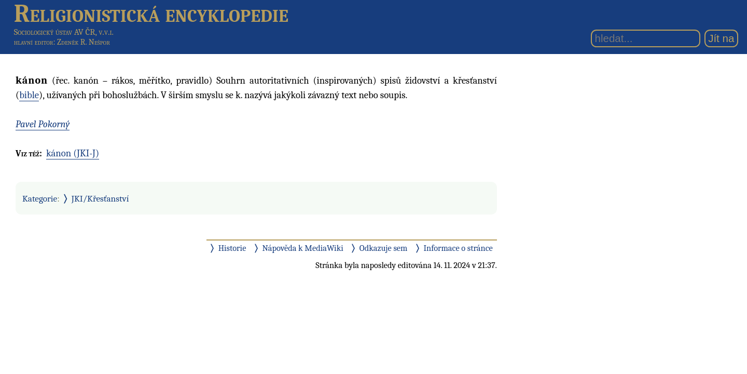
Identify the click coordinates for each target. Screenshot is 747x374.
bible (29, 95)
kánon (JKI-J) (72, 153)
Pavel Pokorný (43, 124)
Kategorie (39, 198)
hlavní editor (33, 42)
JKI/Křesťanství (100, 198)
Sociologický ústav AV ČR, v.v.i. (64, 32)
